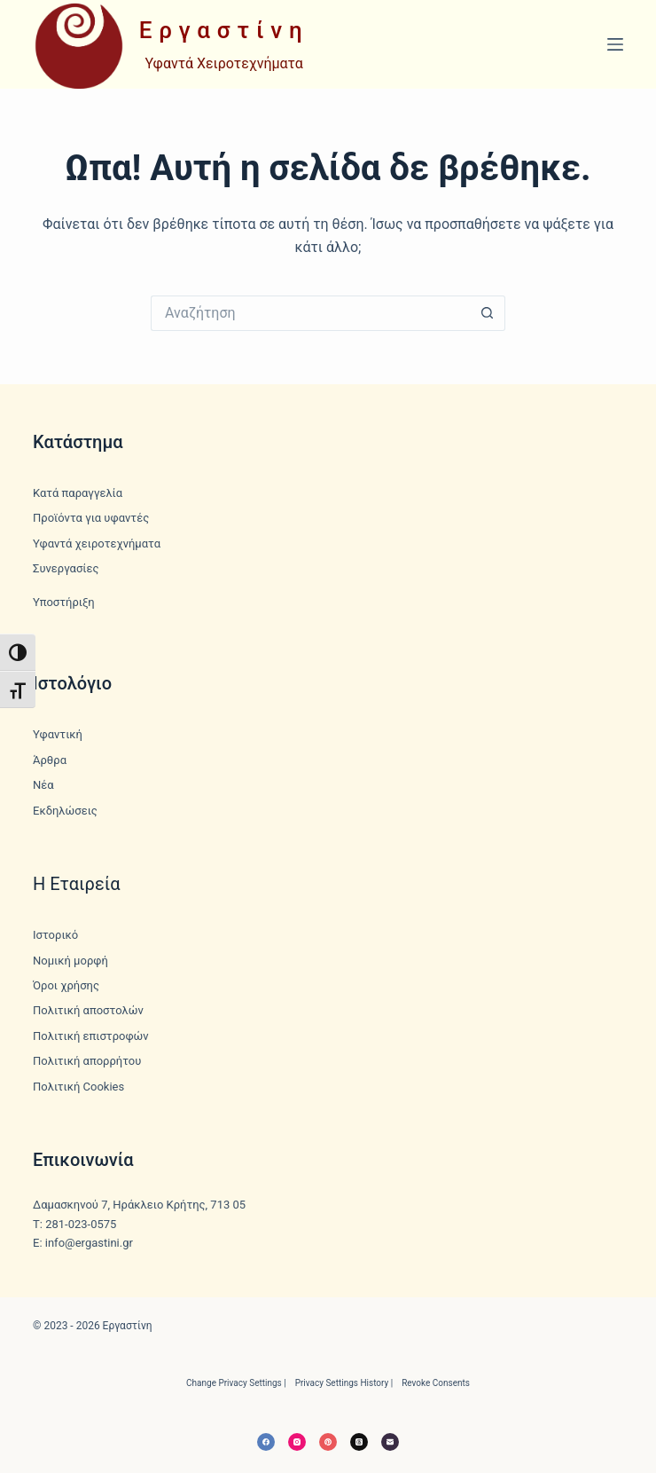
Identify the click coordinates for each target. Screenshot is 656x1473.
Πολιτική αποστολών (88, 1010)
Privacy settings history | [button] (344, 1383)
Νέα (43, 785)
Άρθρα (49, 760)
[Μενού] (615, 44)
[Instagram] (297, 1442)
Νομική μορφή (70, 960)
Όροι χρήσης (66, 985)
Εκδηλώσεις (65, 810)
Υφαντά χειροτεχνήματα (96, 543)
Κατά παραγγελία (77, 493)
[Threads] (359, 1442)
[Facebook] (266, 1442)
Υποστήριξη (64, 602)
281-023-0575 (80, 1224)
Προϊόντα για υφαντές (91, 517)
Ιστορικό (55, 934)
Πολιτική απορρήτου (87, 1060)
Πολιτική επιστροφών (91, 1036)
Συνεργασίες (66, 568)
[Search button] (487, 313)
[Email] (390, 1442)
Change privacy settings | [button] (236, 1383)
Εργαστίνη (224, 30)
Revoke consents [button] (436, 1383)
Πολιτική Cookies (78, 1086)
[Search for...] (310, 313)
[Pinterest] (328, 1442)
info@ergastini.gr (89, 1242)
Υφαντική (57, 734)
